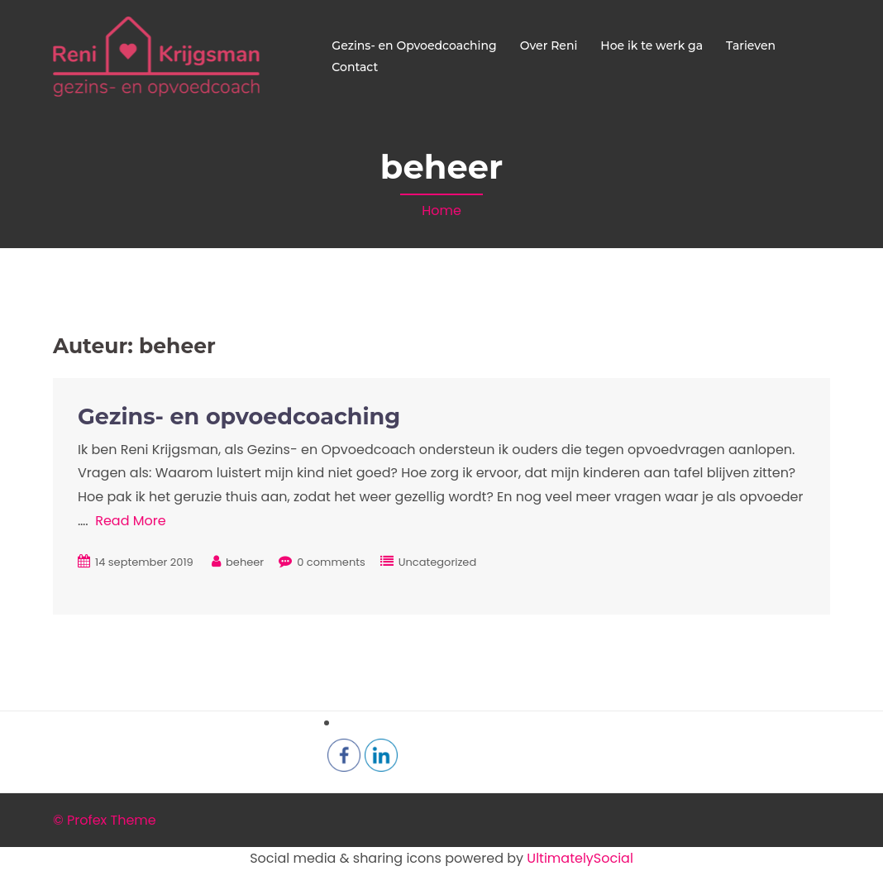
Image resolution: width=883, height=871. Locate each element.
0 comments (331, 562)
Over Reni (549, 45)
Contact (355, 67)
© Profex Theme (104, 820)
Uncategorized (437, 562)
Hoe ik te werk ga (651, 45)
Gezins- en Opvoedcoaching (414, 45)
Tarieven (751, 45)
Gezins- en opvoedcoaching (239, 416)
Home (441, 210)
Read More (130, 520)
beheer (245, 562)
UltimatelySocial (580, 858)
